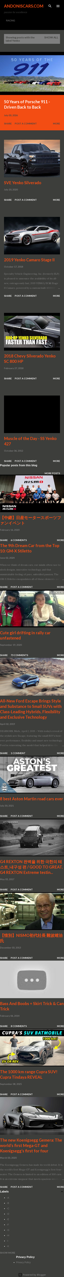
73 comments (19, 655)
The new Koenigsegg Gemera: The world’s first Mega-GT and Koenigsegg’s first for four (31, 1145)
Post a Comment (26, 123)
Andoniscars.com (23, 6)
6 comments (19, 540)
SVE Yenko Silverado (22, 182)
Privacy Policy (23, 1262)
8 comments (19, 1026)
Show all (51, 37)
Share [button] (8, 123)
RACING (10, 20)
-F (8, 1224)
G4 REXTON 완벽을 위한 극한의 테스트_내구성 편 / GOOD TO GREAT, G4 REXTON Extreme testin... (31, 867)
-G (8, 1230)
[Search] (50, 6)
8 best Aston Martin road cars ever (31, 798)
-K (8, 1246)
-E (8, 1219)
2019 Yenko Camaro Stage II (29, 259)
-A (8, 1197)
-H (8, 1235)
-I (7, 1240)
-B (8, 1203)
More (56, 123)
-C (8, 1208)
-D (8, 1214)
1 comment (18, 753)
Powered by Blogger (32, 1274)
